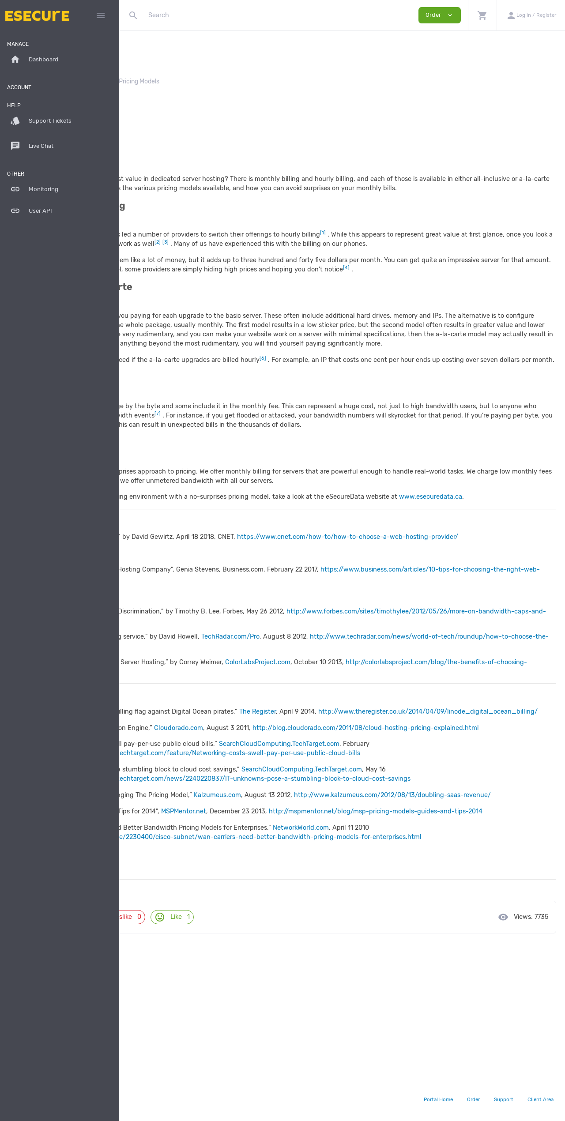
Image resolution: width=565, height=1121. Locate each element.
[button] (482, 15)
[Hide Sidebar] (100, 15)
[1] (131, 785)
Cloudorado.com (297, 810)
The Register (376, 785)
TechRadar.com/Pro (349, 710)
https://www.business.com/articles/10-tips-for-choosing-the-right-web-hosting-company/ (265, 652)
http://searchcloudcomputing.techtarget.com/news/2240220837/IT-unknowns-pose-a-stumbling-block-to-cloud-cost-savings (338, 871)
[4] (132, 861)
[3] (132, 836)
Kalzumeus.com (336, 887)
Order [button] (440, 15)
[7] (132, 938)
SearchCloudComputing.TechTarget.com (398, 836)
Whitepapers (208, 81)
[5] (132, 887)
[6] (132, 912)
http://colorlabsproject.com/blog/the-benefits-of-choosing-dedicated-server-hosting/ (276, 745)
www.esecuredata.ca (167, 561)
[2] (132, 810)
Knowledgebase (157, 81)
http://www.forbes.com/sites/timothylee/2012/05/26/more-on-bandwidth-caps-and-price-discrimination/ (306, 694)
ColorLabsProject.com (377, 736)
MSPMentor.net (302, 912)
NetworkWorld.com (420, 938)
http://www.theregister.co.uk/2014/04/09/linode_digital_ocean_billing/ (255, 794)
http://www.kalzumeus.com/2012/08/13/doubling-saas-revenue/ (243, 896)
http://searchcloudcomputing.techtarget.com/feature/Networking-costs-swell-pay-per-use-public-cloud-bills (312, 845)
